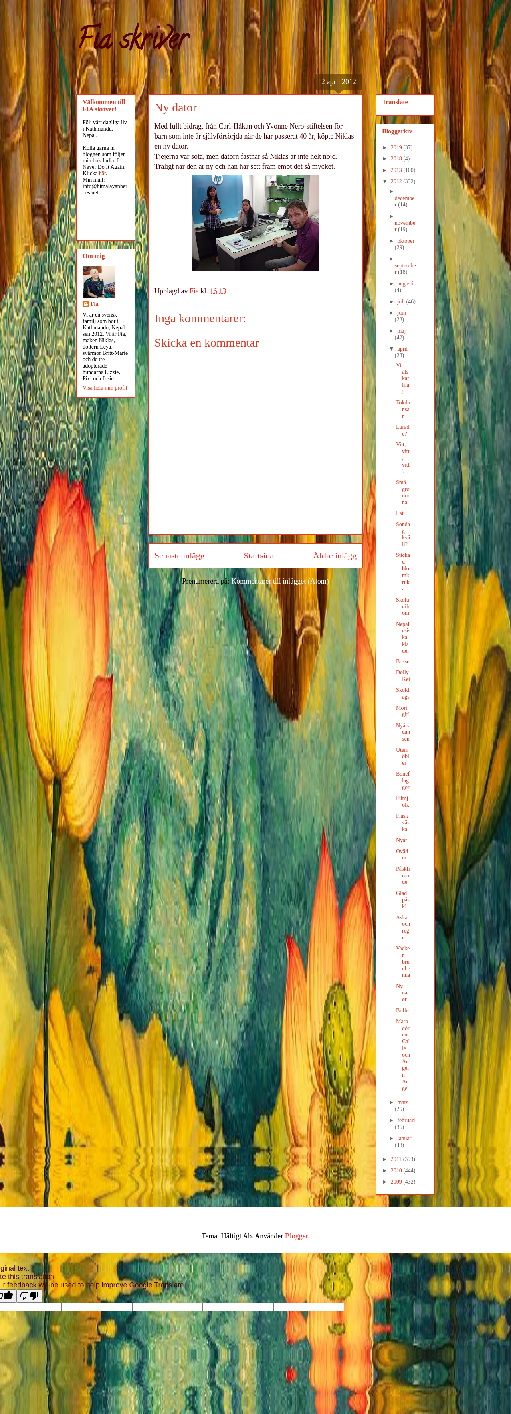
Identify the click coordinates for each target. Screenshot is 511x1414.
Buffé (402, 1011)
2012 (397, 181)
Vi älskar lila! (402, 378)
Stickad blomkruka (403, 572)
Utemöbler (402, 756)
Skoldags (403, 693)
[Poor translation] (29, 1296)
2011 (397, 1159)
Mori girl (403, 711)
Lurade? (402, 430)
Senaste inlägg (179, 555)
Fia (94, 304)
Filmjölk (402, 801)
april (402, 349)
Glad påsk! (403, 900)
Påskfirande (403, 875)
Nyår (401, 840)
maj (401, 331)
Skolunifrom (403, 606)
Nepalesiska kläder (403, 637)
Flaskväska (403, 822)
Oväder (402, 854)
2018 (397, 159)
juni (401, 313)
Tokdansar (403, 409)
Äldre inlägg (335, 555)
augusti (405, 284)
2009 (397, 1182)
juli (401, 302)
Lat (400, 513)
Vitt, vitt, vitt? (403, 458)
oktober (405, 241)
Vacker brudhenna (403, 961)
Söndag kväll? (403, 534)
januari (405, 1138)
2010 (397, 1171)
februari (406, 1120)
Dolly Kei (403, 675)
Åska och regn (403, 928)
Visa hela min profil (105, 388)
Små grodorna (403, 492)
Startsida (259, 555)
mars (402, 1102)
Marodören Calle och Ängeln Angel (403, 1054)
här (102, 173)
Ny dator (402, 993)
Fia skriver (132, 42)
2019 (397, 148)
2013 (397, 170)
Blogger (296, 1236)
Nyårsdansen (403, 732)
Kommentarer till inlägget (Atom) (280, 581)
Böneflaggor (403, 780)
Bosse (402, 662)
